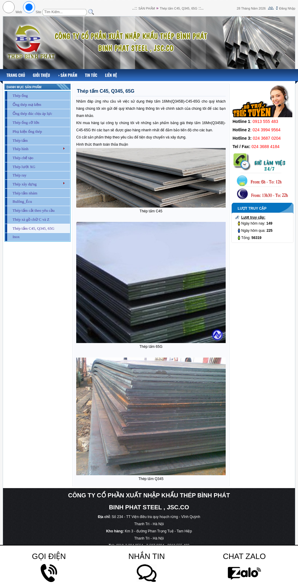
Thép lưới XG (24, 166)
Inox (16, 236)
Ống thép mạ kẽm (27, 104)
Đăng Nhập (287, 8)
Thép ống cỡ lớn (26, 122)
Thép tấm (20, 140)
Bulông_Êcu (22, 201)
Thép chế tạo (23, 158)
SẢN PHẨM (146, 8)
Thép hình (20, 149)
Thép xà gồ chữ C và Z (31, 219)
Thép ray (20, 175)
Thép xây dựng (24, 184)
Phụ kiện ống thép (27, 131)
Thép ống (20, 95)
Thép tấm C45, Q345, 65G (178, 8)
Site (38, 12)
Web (19, 12)
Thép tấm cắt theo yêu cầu (34, 210)
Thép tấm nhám (25, 193)
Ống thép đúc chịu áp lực (32, 113)
